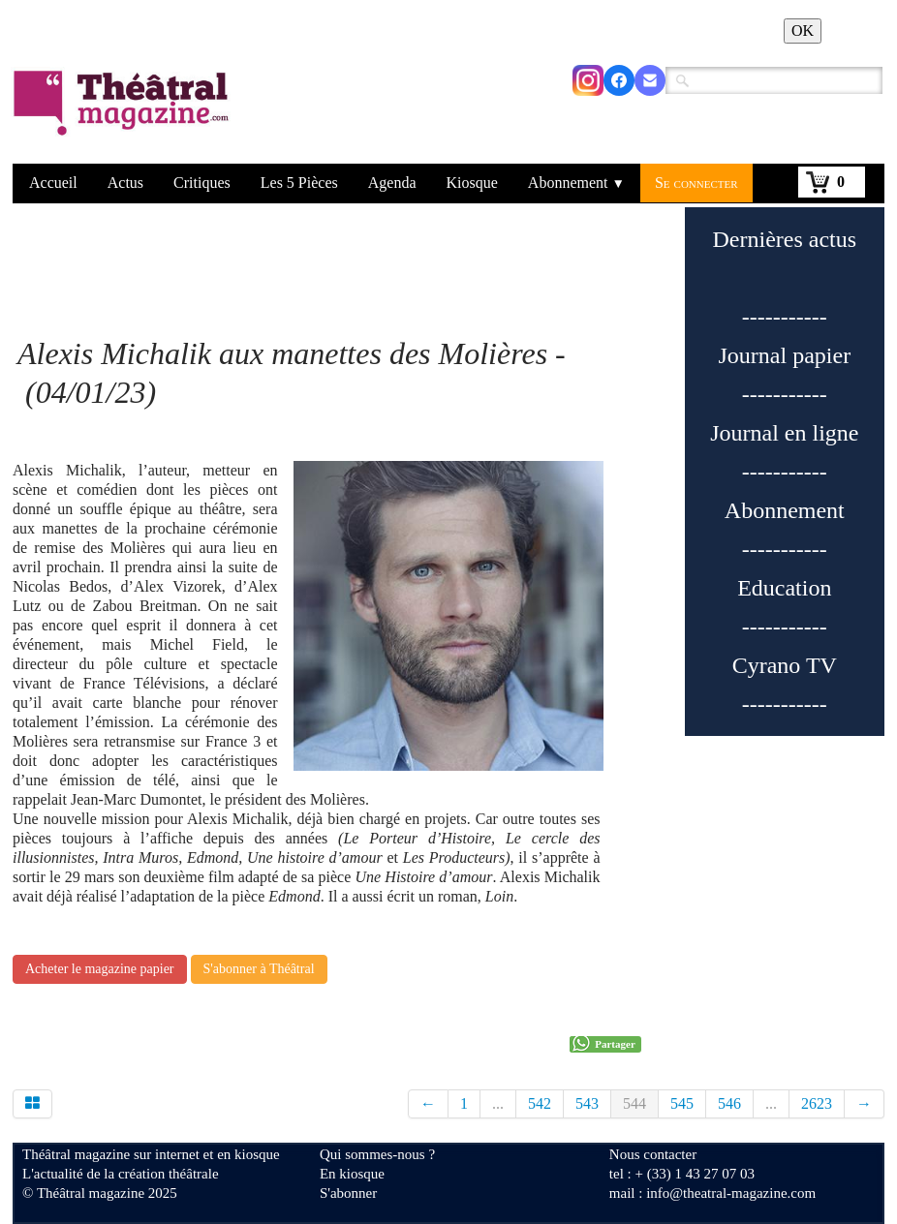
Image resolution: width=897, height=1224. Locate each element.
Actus (125, 182)
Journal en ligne (784, 432)
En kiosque (352, 1173)
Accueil (53, 182)
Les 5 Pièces (299, 182)
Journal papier (785, 355)
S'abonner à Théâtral (259, 969)
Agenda (392, 182)
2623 (816, 1103)
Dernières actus (785, 239)
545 (682, 1103)
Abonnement (576, 182)
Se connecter (696, 182)
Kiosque (472, 182)
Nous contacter (652, 1154)
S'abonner (348, 1193)
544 (634, 1103)
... (498, 1103)
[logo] (124, 115)
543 (587, 1103)
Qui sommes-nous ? (377, 1154)
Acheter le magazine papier (99, 969)
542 (539, 1103)
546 (729, 1103)
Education (784, 587)
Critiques (202, 182)
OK (802, 30)
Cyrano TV (784, 665)
